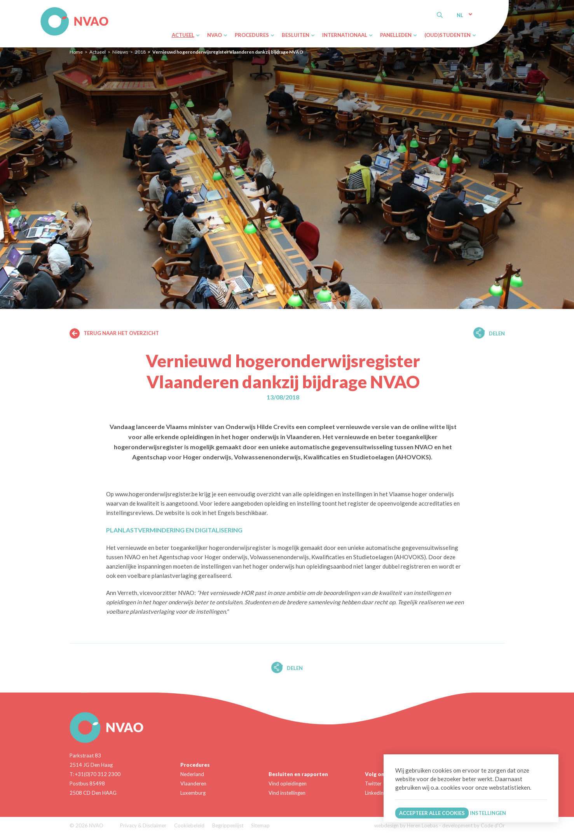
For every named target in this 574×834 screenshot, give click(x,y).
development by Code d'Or (473, 825)
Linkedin (374, 793)
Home (76, 52)
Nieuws (120, 52)
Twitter (373, 783)
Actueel (97, 52)
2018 (140, 52)
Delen (497, 333)
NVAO (41, 8)
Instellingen (488, 813)
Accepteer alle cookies (432, 813)
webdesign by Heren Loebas (406, 825)
